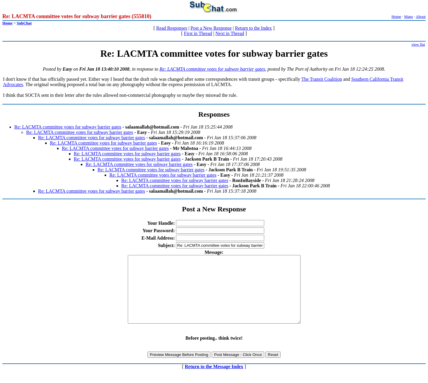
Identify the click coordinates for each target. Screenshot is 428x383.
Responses (213, 114)
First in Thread (198, 33)
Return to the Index (253, 28)
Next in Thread (229, 33)
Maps (408, 16)
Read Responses (171, 28)
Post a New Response (211, 28)
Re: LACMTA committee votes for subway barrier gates (212, 69)
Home (396, 16)
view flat (418, 44)
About (421, 16)
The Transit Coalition (321, 79)
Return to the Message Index (214, 379)
